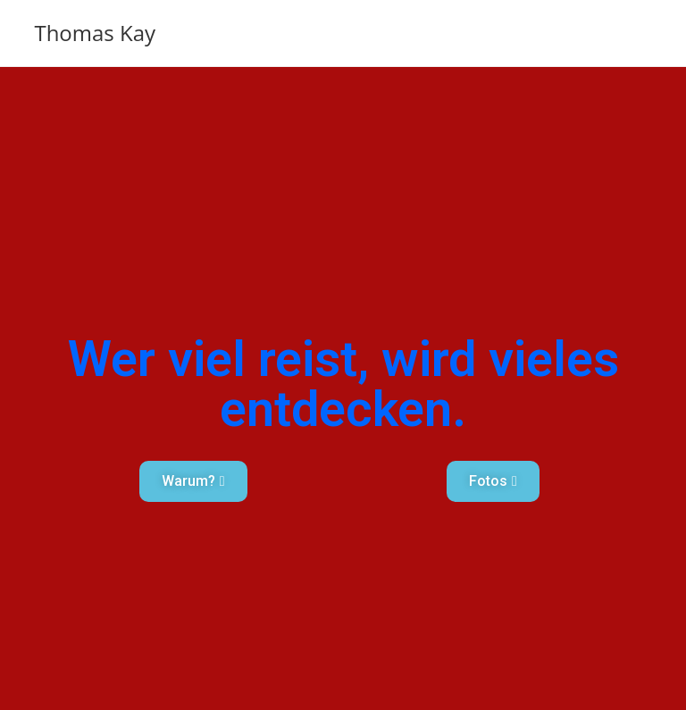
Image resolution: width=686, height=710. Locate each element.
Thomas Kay (94, 32)
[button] (193, 481)
